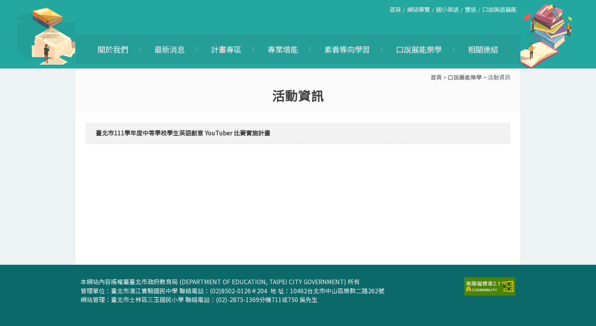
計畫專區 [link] (226, 49)
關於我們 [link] (113, 49)
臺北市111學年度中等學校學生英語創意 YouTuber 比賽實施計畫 (183, 133)
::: (380, 12)
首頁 (395, 9)
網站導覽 (418, 9)
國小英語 (447, 9)
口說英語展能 (499, 9)
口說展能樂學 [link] (419, 49)
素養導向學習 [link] (347, 49)
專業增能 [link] (283, 49)
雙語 (470, 9)
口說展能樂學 (465, 77)
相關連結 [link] (483, 49)
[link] (489, 285)
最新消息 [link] (169, 49)
